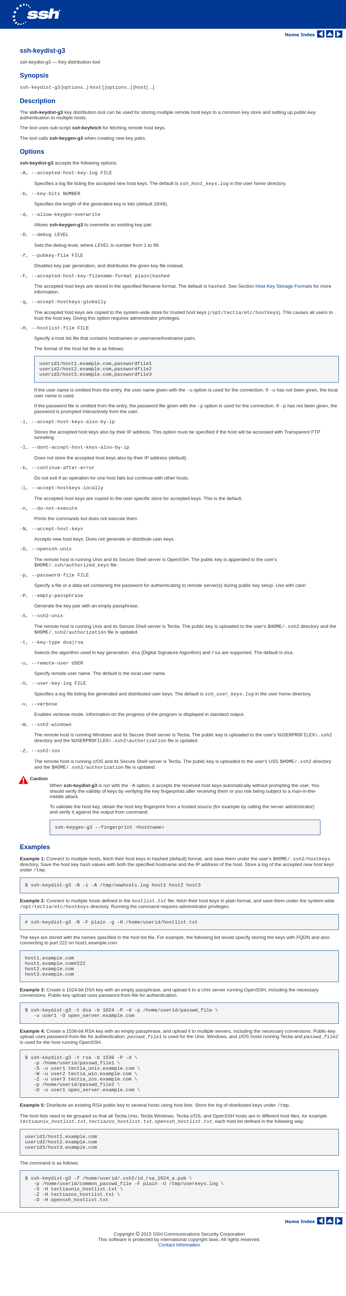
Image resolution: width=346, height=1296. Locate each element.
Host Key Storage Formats (284, 296)
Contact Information (179, 1288)
